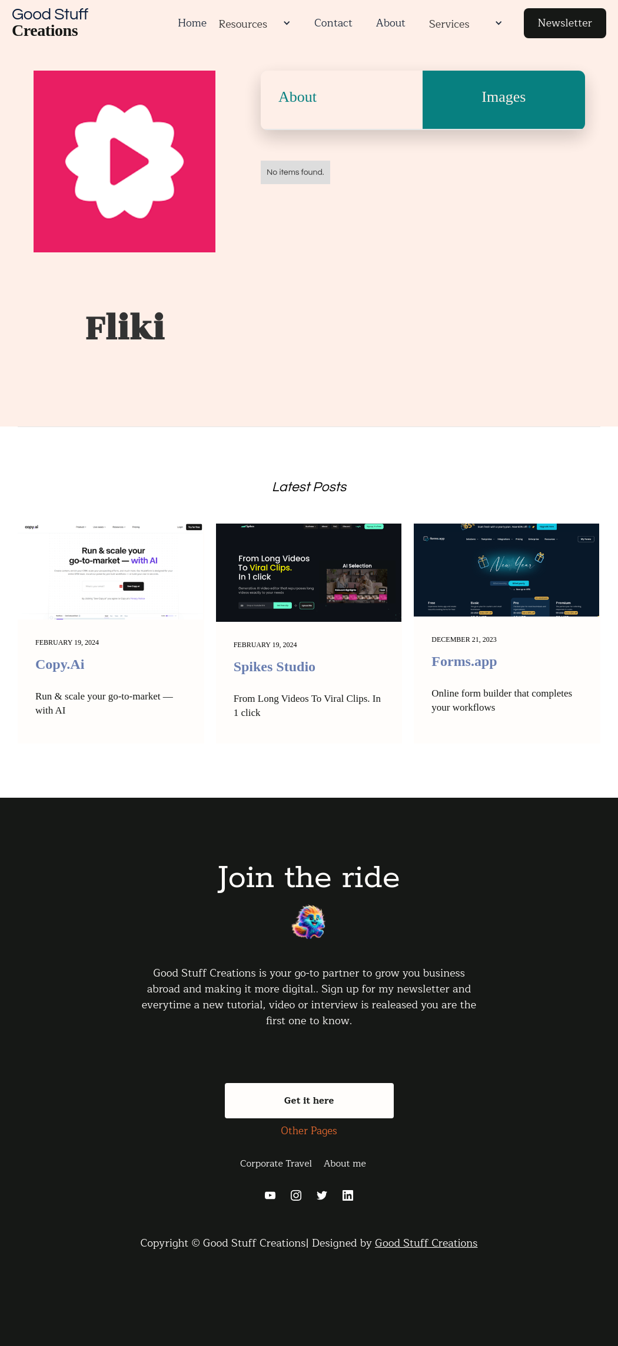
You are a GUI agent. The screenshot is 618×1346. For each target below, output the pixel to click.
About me (345, 1163)
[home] (89, 23)
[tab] (342, 107)
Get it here (309, 1100)
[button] (285, 23)
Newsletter (565, 23)
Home (192, 23)
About (391, 23)
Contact (333, 23)
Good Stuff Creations (426, 1243)
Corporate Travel (276, 1163)
